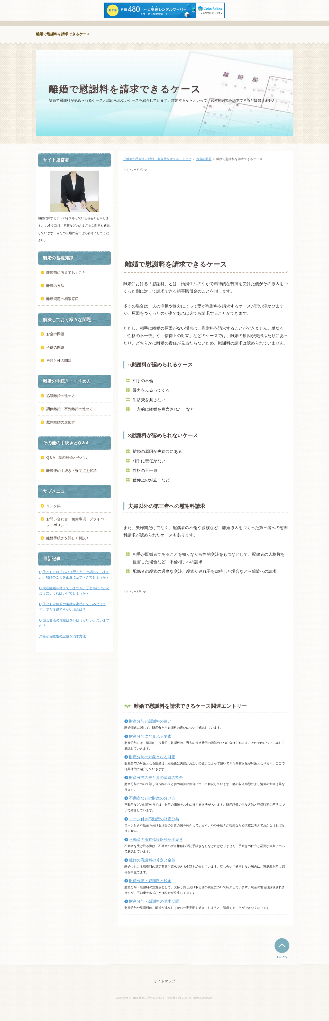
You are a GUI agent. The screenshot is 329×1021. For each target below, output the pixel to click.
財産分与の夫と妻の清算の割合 (156, 777)
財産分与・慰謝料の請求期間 (154, 901)
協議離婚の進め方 (60, 396)
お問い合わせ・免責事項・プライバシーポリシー (75, 522)
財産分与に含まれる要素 (150, 736)
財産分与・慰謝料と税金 (150, 880)
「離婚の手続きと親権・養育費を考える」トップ (157, 159)
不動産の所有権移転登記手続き (156, 839)
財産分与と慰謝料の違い (150, 721)
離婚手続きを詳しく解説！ (67, 538)
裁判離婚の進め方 (60, 422)
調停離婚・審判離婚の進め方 (69, 409)
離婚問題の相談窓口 (62, 299)
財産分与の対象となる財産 (152, 757)
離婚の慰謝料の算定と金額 (152, 860)
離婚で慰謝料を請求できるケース (63, 34)
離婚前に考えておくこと (66, 272)
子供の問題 (55, 347)
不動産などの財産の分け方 (152, 798)
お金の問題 (204, 159)
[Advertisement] (205, 215)
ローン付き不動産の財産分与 (154, 819)
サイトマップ (164, 981)
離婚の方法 (55, 286)
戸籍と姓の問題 (58, 360)
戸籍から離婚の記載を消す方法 (62, 636)
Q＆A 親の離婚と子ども (66, 457)
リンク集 (53, 506)
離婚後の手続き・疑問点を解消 (71, 471)
